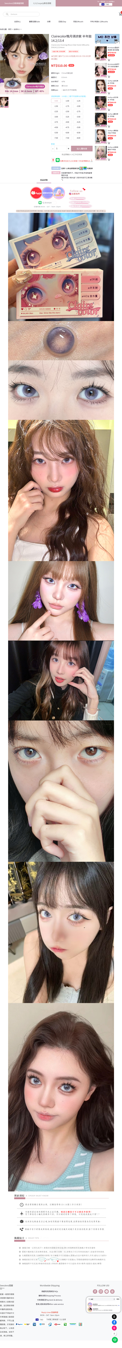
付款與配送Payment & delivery (49, 1300)
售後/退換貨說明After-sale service (50, 1304)
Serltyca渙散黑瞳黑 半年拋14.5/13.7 (113, 149)
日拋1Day (62, 21)
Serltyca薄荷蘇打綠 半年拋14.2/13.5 (113, 132)
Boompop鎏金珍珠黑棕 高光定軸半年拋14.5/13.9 (113, 49)
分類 (48, 21)
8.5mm (64, 77)
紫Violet (65, 86)
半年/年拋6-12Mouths (99, 21)
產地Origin (55, 73)
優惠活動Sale (34, 21)
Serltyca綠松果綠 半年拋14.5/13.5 (113, 83)
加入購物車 (82, 148)
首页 (10, 29)
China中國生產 (67, 73)
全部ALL (17, 21)
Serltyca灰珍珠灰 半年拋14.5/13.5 (113, 99)
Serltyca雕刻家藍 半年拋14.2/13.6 (113, 116)
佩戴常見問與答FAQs (50, 1291)
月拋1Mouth (78, 21)
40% (63, 81)
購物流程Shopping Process (50, 1295)
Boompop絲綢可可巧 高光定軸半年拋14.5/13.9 (113, 66)
